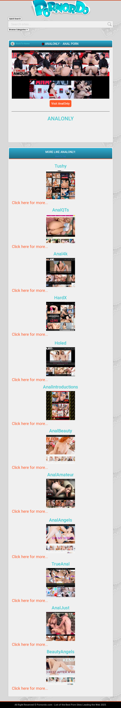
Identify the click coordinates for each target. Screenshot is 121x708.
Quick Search (15, 19)
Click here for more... (30, 202)
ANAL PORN (70, 43)
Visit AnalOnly (60, 103)
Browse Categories (18, 30)
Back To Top (60, 156)
